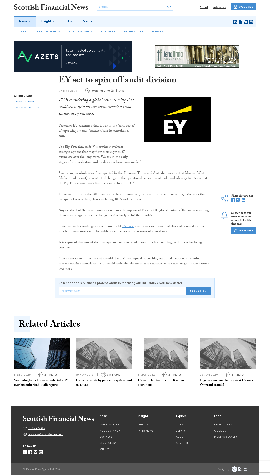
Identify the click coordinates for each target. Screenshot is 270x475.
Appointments (48, 31)
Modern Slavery (226, 436)
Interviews (146, 430)
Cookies (220, 430)
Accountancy (80, 31)
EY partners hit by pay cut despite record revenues (104, 383)
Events (87, 21)
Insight (46, 21)
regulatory (24, 107)
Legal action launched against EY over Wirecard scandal (226, 383)
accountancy (25, 101)
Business (108, 31)
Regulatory (134, 31)
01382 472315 (36, 428)
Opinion (143, 424)
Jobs (68, 21)
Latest (22, 31)
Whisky (158, 31)
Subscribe (198, 291)
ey (38, 107)
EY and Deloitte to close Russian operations (161, 383)
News (23, 21)
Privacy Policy (225, 424)
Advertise (219, 7)
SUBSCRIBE (243, 7)
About (204, 7)
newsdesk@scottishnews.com (45, 434)
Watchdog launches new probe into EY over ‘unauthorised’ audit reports (41, 383)
